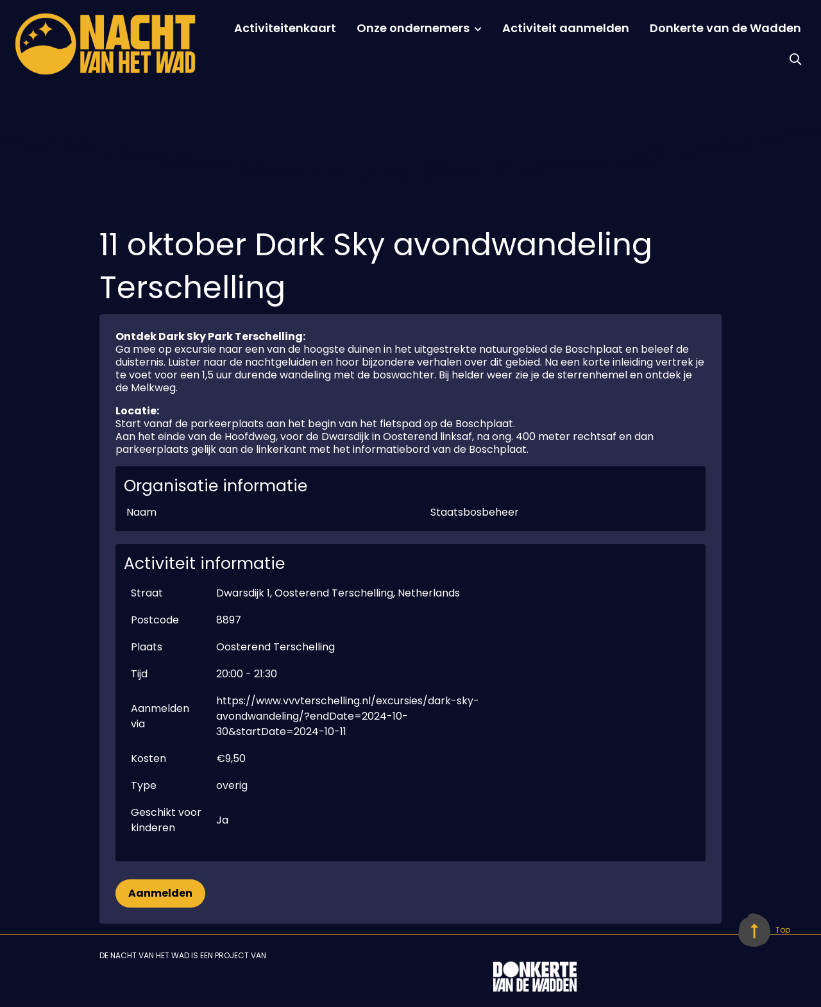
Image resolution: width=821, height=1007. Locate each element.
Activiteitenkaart (285, 28)
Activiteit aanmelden (565, 28)
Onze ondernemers (413, 28)
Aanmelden (160, 893)
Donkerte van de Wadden (725, 28)
